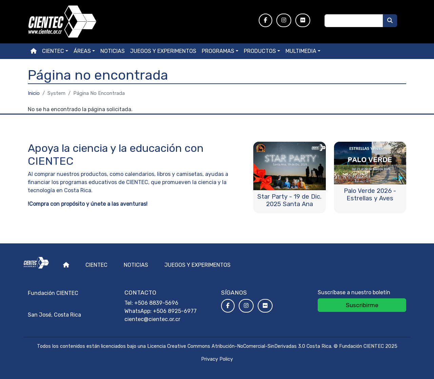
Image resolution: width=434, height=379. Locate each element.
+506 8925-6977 (175, 311)
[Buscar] (390, 20)
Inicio (34, 93)
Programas (218, 51)
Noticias (112, 51)
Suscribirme (362, 305)
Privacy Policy (217, 359)
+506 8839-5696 (156, 303)
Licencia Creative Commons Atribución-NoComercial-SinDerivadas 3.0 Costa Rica (239, 346)
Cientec (96, 265)
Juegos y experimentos (163, 51)
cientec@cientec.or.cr (152, 319)
